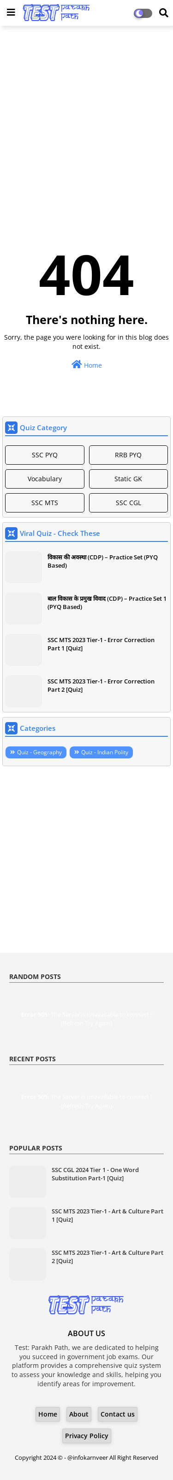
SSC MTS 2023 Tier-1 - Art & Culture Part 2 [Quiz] (107, 1256)
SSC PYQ (45, 454)
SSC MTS (44, 502)
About (79, 1414)
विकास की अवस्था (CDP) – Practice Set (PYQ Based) (103, 561)
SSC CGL (128, 502)
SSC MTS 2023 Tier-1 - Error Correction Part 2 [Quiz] (101, 685)
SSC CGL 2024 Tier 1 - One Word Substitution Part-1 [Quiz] (95, 1174)
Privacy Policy (86, 1435)
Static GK (128, 478)
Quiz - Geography (39, 752)
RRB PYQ (128, 454)
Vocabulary (45, 478)
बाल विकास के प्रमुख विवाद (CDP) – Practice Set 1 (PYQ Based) (107, 602)
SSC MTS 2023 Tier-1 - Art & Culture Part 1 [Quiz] (107, 1215)
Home (87, 365)
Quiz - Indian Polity (104, 752)
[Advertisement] (86, 121)
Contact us (118, 1414)
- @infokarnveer (86, 1457)
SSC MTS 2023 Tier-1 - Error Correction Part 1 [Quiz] (101, 644)
